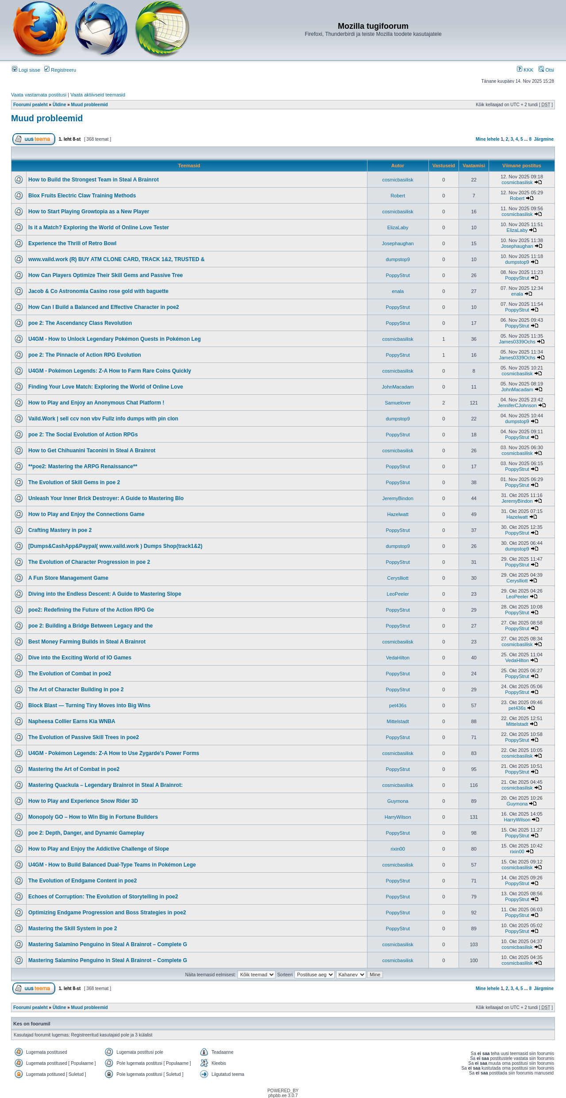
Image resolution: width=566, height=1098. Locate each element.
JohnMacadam (398, 386)
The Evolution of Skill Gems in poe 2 (74, 482)
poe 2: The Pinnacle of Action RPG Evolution (84, 355)
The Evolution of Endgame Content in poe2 (82, 881)
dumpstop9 (397, 259)
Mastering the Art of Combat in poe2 (73, 769)
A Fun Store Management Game (68, 578)
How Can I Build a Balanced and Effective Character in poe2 (103, 307)
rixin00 (397, 848)
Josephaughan (398, 243)
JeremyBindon (397, 498)
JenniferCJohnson (517, 405)
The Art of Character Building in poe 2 (76, 689)
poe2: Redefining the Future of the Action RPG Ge (91, 610)
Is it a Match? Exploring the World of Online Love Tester (98, 227)
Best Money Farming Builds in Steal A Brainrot (86, 642)
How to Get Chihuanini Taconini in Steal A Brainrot (92, 450)
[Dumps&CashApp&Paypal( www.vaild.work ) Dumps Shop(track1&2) (115, 546)
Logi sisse (26, 70)
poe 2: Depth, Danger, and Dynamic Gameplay (86, 833)
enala (398, 291)
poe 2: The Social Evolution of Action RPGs (83, 434)
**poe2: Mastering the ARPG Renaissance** (82, 466)
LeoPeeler (398, 594)
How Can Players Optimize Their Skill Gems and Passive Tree (105, 275)
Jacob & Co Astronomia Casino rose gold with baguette (98, 291)
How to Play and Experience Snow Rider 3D (83, 801)
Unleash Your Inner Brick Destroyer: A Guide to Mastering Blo (106, 498)
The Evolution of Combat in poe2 (69, 673)
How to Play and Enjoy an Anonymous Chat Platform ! (96, 403)
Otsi (546, 70)
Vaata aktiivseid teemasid (97, 94)
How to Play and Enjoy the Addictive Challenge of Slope (98, 849)
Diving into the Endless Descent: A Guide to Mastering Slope (104, 594)
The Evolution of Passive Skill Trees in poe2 (83, 737)
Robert (397, 195)
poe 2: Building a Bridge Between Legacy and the (90, 626)
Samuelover (398, 402)
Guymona (398, 801)
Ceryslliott (397, 578)
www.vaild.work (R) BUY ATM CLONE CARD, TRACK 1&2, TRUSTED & (116, 259)
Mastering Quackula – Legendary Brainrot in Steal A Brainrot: (105, 785)
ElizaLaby (398, 227)
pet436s (397, 705)
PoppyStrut (397, 275)
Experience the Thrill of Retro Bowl (72, 243)
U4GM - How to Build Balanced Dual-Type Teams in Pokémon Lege (112, 865)
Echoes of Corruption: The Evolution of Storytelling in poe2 (103, 897)
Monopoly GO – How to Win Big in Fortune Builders (93, 817)
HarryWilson (398, 817)
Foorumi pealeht (30, 104)
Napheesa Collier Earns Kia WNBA (71, 721)
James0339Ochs (517, 341)
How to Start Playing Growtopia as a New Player (88, 211)
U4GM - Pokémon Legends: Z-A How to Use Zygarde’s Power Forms (113, 753)
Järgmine (544, 139)
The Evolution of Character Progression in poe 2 (89, 562)
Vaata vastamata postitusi (38, 94)
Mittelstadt (398, 721)
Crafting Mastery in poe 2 (60, 530)
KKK (525, 70)
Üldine (59, 104)
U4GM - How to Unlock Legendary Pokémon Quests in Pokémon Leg (114, 339)
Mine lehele (488, 139)
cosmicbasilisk (397, 179)
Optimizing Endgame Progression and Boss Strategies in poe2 (107, 912)
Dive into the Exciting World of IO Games (79, 658)
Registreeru (60, 70)
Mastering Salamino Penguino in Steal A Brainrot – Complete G (107, 944)
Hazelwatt (397, 514)
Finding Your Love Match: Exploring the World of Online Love (105, 387)
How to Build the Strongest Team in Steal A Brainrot (93, 180)
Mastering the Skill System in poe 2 (72, 928)
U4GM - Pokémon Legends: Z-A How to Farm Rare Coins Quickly (109, 371)
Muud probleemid (89, 104)
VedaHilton (397, 657)
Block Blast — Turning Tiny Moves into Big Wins (89, 705)
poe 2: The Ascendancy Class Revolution (80, 323)
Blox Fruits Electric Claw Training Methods (82, 196)
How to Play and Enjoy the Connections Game (86, 514)
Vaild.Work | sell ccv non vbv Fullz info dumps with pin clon (103, 419)
